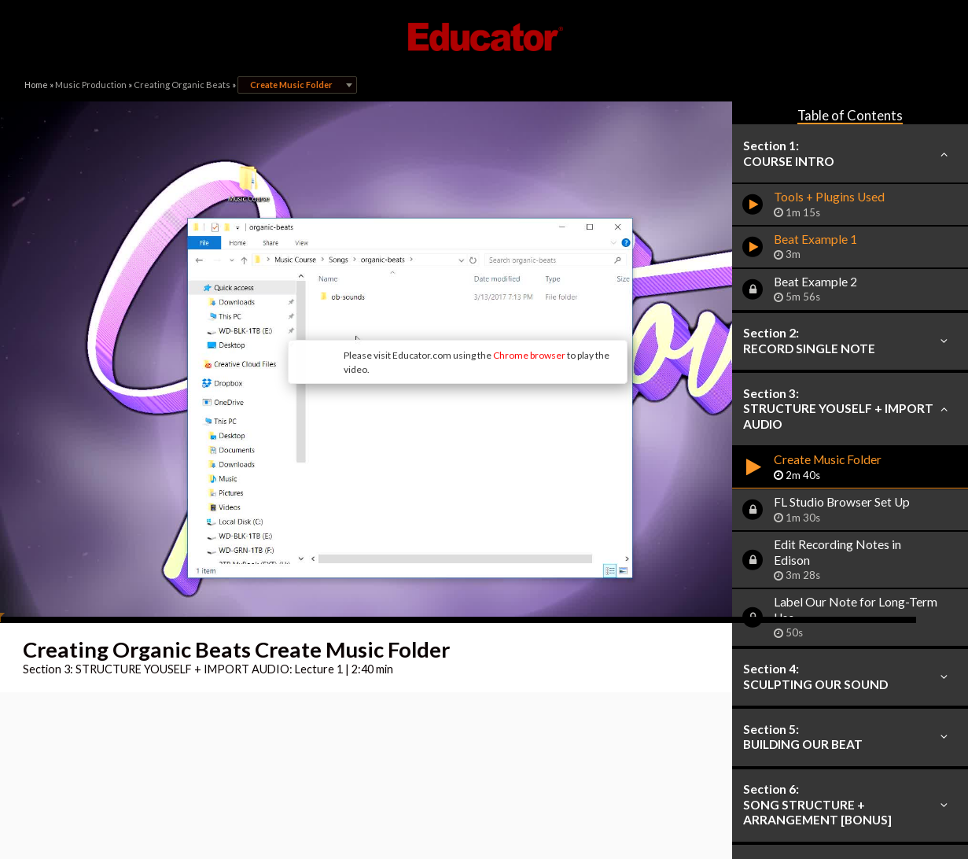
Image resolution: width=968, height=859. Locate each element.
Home (36, 84)
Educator (484, 37)
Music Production (91, 84)
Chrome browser (438, 304)
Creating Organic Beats (182, 84)
